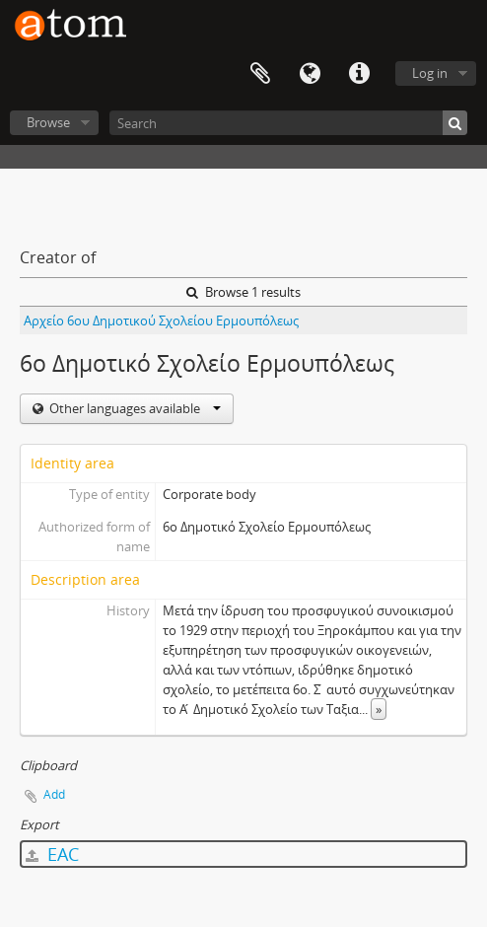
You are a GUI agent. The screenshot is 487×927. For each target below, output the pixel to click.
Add (54, 794)
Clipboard (260, 74)
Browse (48, 122)
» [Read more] (379, 709)
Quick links (358, 74)
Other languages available (133, 408)
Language (309, 74)
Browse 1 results (243, 292)
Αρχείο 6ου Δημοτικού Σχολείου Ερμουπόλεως (161, 320)
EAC (52, 854)
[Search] (288, 122)
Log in (430, 73)
